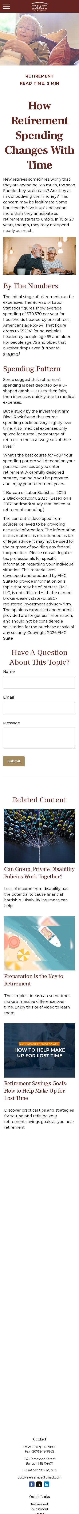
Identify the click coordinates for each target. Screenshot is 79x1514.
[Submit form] (14, 761)
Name (9, 671)
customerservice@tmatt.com (40, 1477)
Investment (39, 1509)
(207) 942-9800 (44, 1447)
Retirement (39, 1504)
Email (8, 697)
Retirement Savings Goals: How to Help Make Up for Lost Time (35, 1091)
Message (11, 723)
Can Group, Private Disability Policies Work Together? (39, 872)
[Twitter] (39, 1484)
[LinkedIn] (46, 1484)
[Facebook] (32, 1484)
